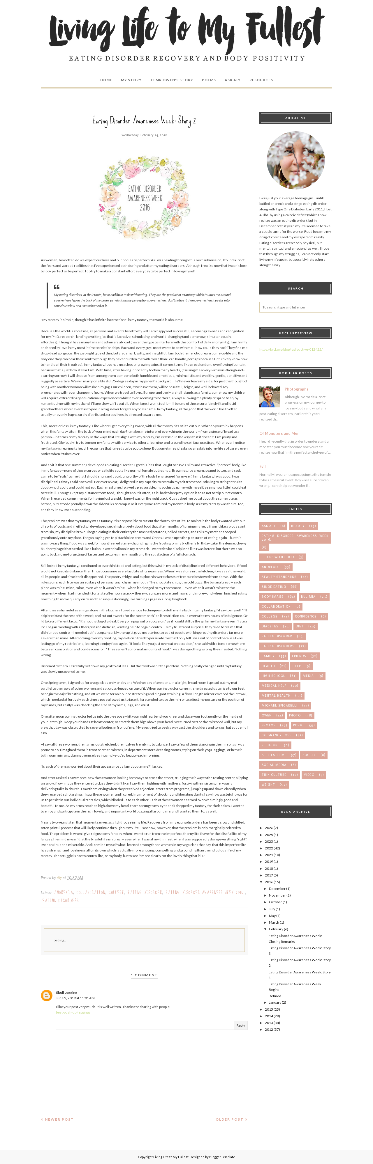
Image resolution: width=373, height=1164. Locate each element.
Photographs (297, 389)
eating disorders (61, 901)
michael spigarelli (280, 705)
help (297, 666)
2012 (269, 1029)
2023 (269, 841)
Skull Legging (66, 992)
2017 (269, 875)
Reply (241, 1025)
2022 (269, 848)
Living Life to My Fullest (171, 1157)
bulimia (308, 597)
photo (295, 715)
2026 (269, 828)
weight (268, 785)
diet (300, 626)
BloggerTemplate (222, 1157)
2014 (269, 1016)
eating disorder (145, 892)
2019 (269, 861)
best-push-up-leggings (73, 1012)
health (268, 666)
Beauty (298, 526)
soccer (309, 755)
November (277, 895)
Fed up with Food (278, 557)
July (272, 909)
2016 (269, 882)
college (116, 892)
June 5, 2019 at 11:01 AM (75, 998)
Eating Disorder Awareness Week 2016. (205, 892)
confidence (305, 616)
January (275, 1002)
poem (298, 725)
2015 (269, 1009)
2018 (269, 868)
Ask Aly (269, 526)
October (275, 902)
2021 (269, 855)
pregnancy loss (276, 735)
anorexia (63, 892)
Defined (275, 996)
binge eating (274, 587)
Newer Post (59, 1119)
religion (270, 745)
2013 (269, 1023)
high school (273, 676)
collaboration (91, 892)
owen (267, 715)
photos (268, 725)
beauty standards (279, 577)
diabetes (270, 626)
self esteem (273, 755)
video (309, 775)
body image (273, 597)
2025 (269, 835)
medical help (274, 686)
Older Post (230, 1119)
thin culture (274, 775)
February (276, 929)
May (272, 915)
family (268, 656)
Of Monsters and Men (279, 433)
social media (274, 765)
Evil (262, 466)
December (277, 888)
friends (299, 656)
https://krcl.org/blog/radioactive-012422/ (291, 349)
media (308, 676)
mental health (276, 696)
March (274, 922)
